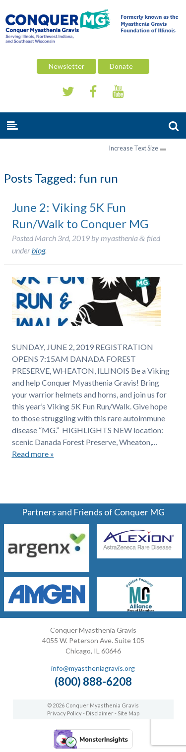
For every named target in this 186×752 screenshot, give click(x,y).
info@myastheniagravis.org (93, 668)
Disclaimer (100, 713)
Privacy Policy (64, 713)
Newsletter (66, 66)
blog (38, 250)
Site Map (128, 713)
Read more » (33, 453)
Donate (123, 66)
